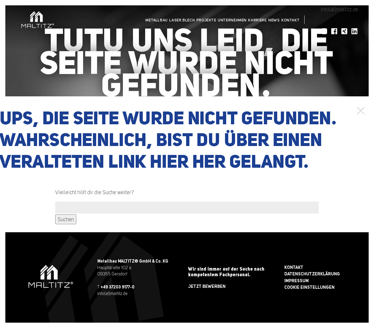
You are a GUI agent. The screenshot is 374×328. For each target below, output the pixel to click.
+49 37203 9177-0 (117, 286)
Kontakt (288, 20)
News (266, 20)
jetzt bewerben (207, 286)
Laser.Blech (151, 20)
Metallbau (121, 20)
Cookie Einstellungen (309, 287)
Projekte (181, 20)
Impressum (296, 280)
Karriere (243, 20)
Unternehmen (213, 20)
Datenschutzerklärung (312, 273)
